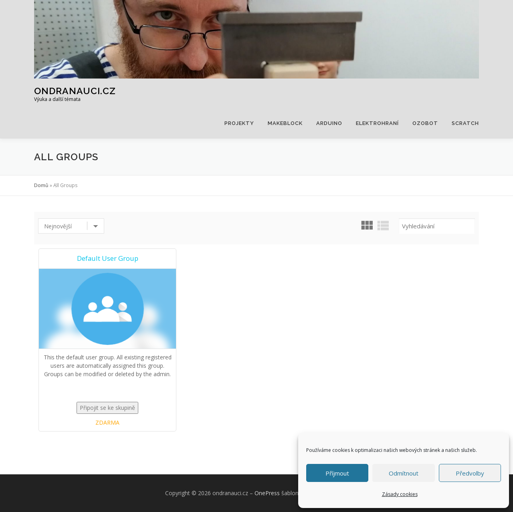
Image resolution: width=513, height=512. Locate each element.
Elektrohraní (377, 123)
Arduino (329, 123)
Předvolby (470, 473)
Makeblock (285, 123)
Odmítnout (403, 473)
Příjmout (337, 473)
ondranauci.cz (75, 90)
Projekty (239, 123)
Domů (41, 185)
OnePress (267, 493)
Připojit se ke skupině (107, 407)
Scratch (465, 123)
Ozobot (425, 123)
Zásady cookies (400, 494)
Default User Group (107, 258)
